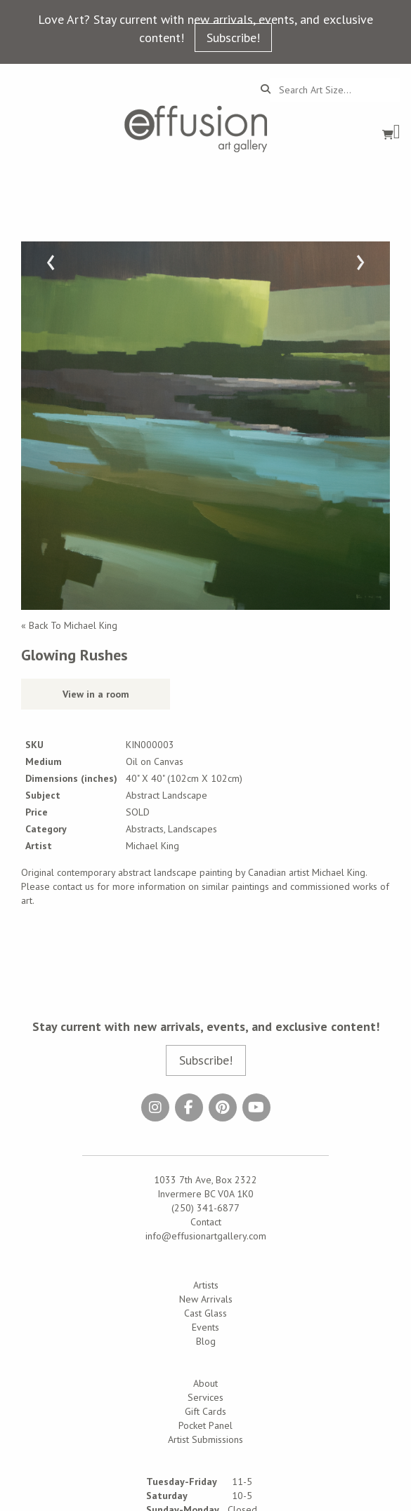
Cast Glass (205, 1313)
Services (205, 1397)
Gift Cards (205, 1411)
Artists (205, 1285)
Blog (206, 1341)
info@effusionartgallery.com (205, 1236)
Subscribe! (233, 37)
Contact (205, 1222)
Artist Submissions (205, 1439)
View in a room (96, 694)
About (205, 1383)
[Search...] (335, 90)
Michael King (152, 845)
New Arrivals (206, 1299)
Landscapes (192, 829)
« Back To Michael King (69, 625)
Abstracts (145, 829)
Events (205, 1327)
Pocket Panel (205, 1425)
